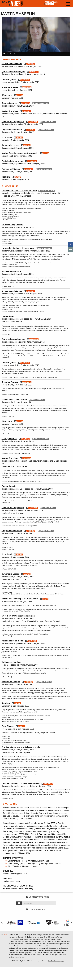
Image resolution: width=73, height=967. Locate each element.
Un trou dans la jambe (12, 64)
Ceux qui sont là (9, 103)
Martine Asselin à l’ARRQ (22, 888)
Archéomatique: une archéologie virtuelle (21, 747)
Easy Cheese (8, 726)
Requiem (6, 177)
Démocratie (7, 95)
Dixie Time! (7, 137)
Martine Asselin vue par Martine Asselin (20, 153)
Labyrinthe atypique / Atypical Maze (18, 248)
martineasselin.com (11, 881)
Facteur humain (9, 486)
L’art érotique (8, 316)
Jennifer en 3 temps (11, 169)
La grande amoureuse (12, 129)
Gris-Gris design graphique (56, 961)
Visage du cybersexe (11, 271)
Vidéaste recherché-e (11, 662)
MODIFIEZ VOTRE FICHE (37, 897)
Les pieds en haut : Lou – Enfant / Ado (19, 191)
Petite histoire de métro (12, 161)
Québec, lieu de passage (13, 122)
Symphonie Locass (10, 145)
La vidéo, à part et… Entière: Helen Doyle (20, 783)
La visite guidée (9, 79)
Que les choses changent (13, 72)
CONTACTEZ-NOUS (35, 909)
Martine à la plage (10, 111)
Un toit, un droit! (9, 616)
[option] (36, 36)
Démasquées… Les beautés (14, 399)
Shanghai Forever (10, 87)
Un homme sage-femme (13, 225)
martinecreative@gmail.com (15, 874)
